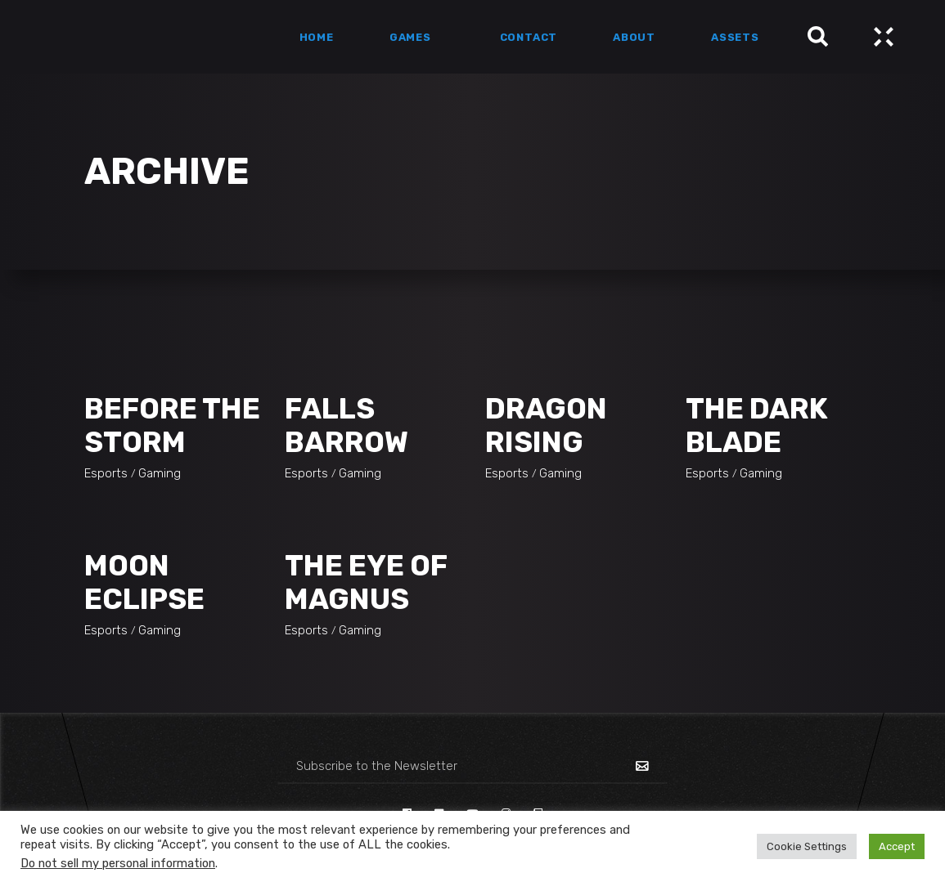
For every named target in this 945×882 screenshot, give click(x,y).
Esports (106, 473)
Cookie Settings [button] (807, 846)
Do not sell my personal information (117, 863)
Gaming (159, 473)
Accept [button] (897, 846)
